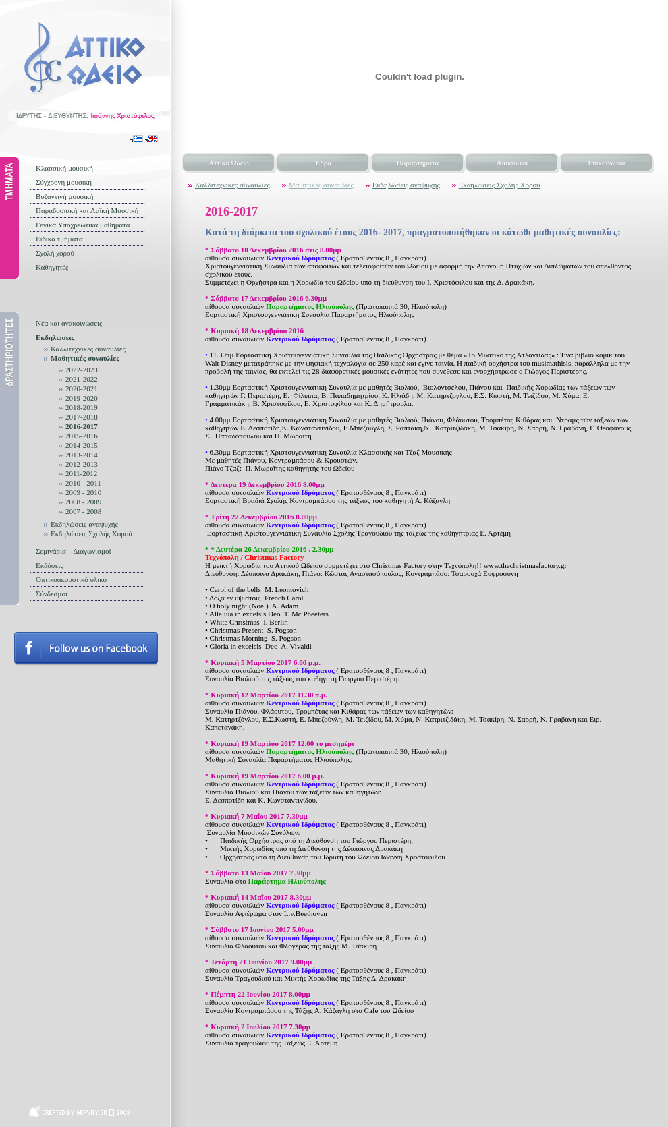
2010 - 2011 (83, 483)
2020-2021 (81, 388)
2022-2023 (81, 370)
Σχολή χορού (55, 253)
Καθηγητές (52, 267)
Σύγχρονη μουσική (64, 182)
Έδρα (323, 162)
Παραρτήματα (418, 162)
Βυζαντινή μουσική (65, 196)
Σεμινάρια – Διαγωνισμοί (73, 551)
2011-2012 (81, 473)
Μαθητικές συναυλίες (85, 358)
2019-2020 (81, 398)
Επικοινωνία (606, 162)
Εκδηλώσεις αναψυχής (84, 524)
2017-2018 (81, 417)
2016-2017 (81, 426)
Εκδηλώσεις (55, 337)
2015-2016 (81, 436)
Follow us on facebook (86, 649)
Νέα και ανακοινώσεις (69, 323)
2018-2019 (81, 407)
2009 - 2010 (83, 492)
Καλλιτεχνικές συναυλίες (88, 349)
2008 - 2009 (83, 502)
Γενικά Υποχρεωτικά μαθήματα (83, 225)
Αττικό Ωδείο (228, 162)
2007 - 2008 (83, 511)
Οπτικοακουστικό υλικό (71, 579)
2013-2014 (81, 455)
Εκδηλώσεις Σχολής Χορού (91, 533)
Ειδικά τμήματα (59, 239)
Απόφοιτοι (512, 162)
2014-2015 (81, 445)
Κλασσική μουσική (64, 168)
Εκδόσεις (49, 565)
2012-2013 (81, 464)
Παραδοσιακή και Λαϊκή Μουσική (87, 210)
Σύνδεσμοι (51, 593)
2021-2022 (81, 379)
